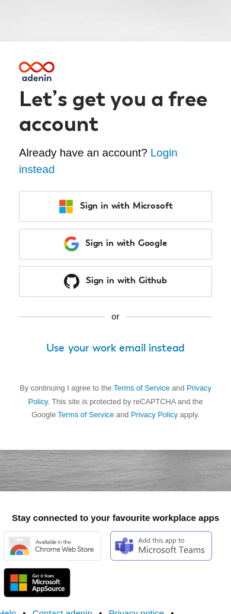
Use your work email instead (115, 348)
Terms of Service (142, 387)
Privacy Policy (154, 414)
